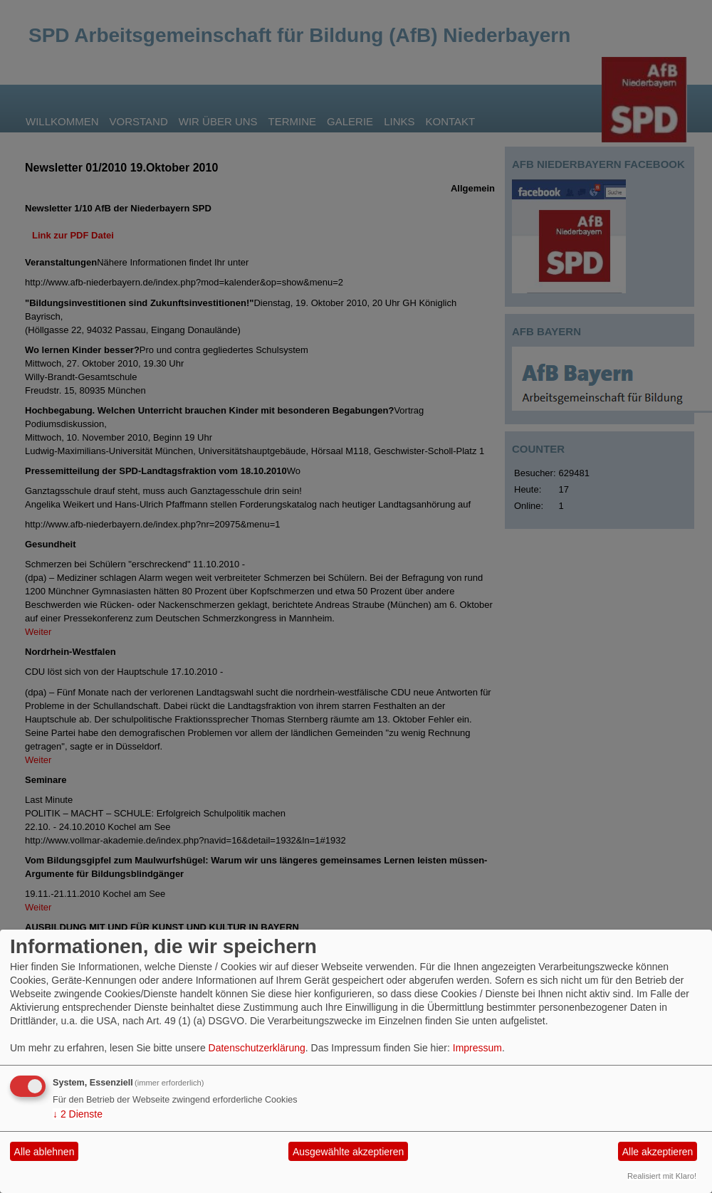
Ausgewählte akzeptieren (348, 1151)
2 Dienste (78, 1114)
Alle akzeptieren (657, 1151)
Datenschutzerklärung (257, 1047)
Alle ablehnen (44, 1151)
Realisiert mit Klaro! (661, 1176)
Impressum (477, 1047)
